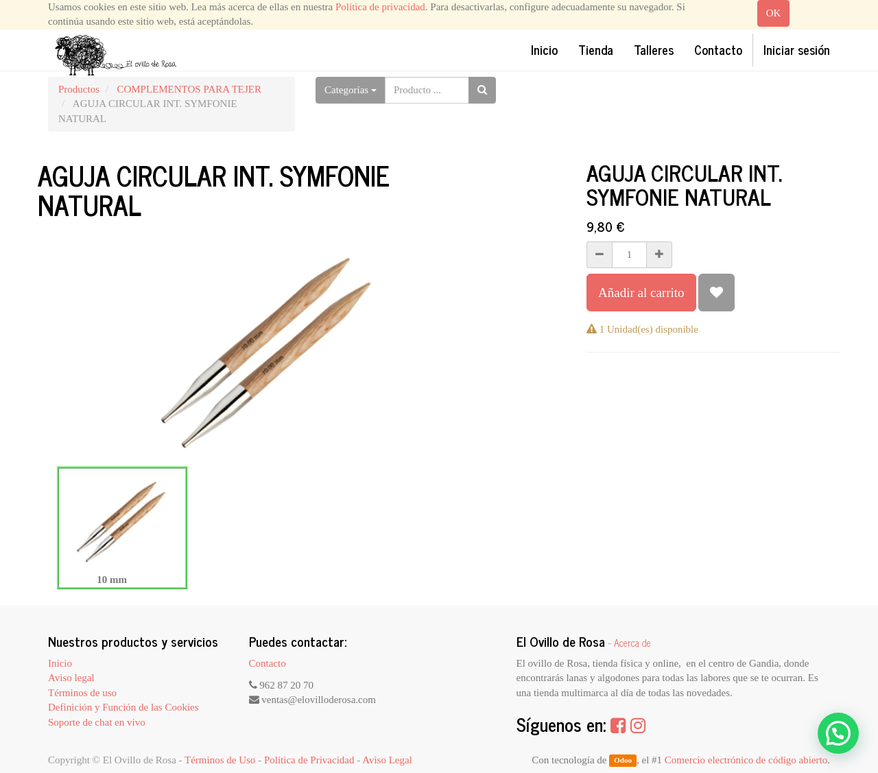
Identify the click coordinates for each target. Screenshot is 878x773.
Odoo (623, 761)
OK (773, 13)
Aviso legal (71, 677)
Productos (78, 89)
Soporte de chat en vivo (96, 722)
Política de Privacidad (309, 759)
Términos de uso (82, 692)
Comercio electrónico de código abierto (746, 759)
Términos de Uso (220, 759)
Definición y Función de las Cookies (123, 707)
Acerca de (632, 642)
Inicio (60, 663)
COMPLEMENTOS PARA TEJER (189, 89)
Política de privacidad (380, 6)
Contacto (267, 663)
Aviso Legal (387, 759)
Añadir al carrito (641, 292)
